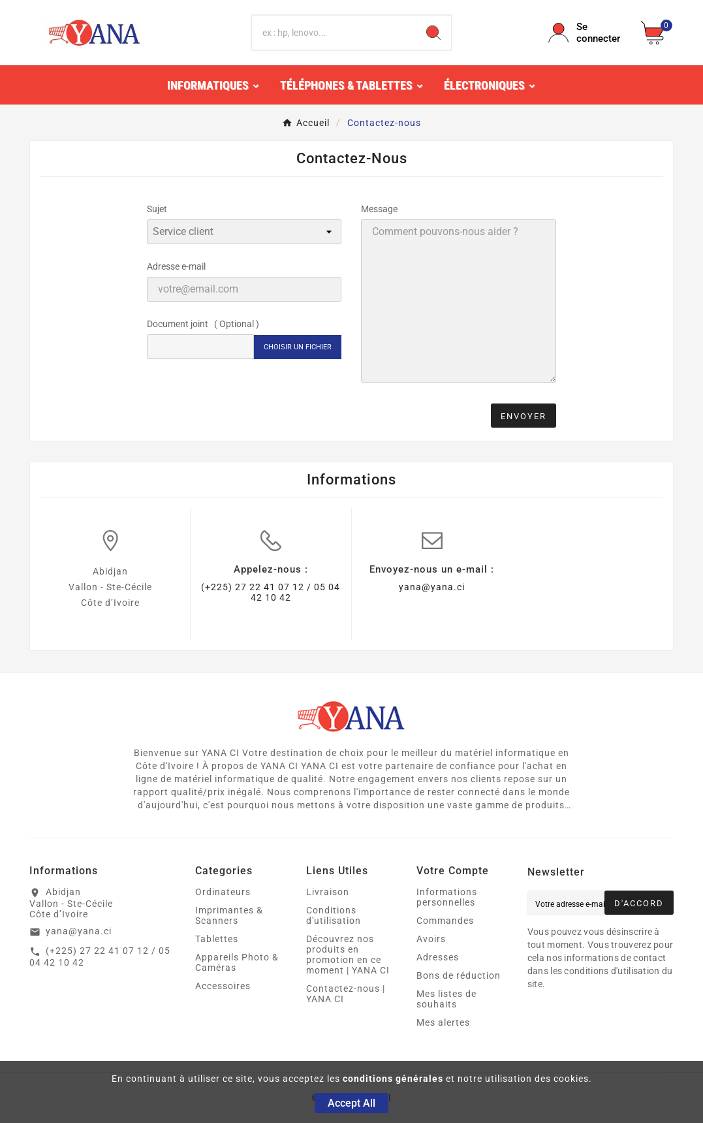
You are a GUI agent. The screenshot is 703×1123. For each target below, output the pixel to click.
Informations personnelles (446, 897)
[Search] (433, 32)
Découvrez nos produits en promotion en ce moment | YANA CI (348, 954)
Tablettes (216, 939)
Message (379, 209)
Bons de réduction (458, 975)
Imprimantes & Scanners (229, 915)
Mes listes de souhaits (446, 999)
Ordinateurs (223, 892)
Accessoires (223, 986)
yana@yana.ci (432, 587)
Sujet (157, 209)
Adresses (437, 957)
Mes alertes (443, 1022)
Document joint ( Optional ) (203, 324)
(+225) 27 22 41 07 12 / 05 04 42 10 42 (270, 592)
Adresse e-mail (176, 266)
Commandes (445, 920)
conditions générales (393, 1078)
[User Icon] (586, 32)
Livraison (327, 892)
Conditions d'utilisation (333, 915)
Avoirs (431, 939)
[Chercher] (334, 33)
